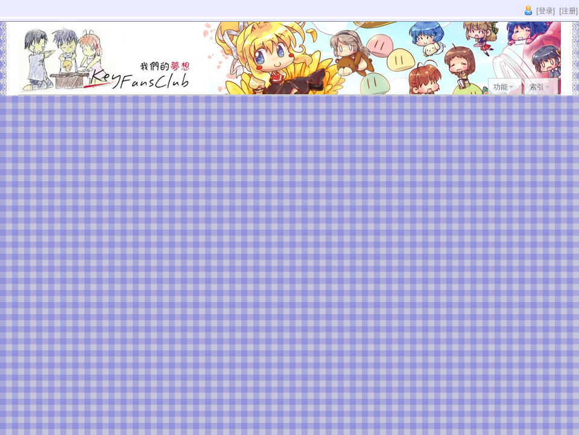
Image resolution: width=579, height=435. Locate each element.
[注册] (568, 11)
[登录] (545, 11)
